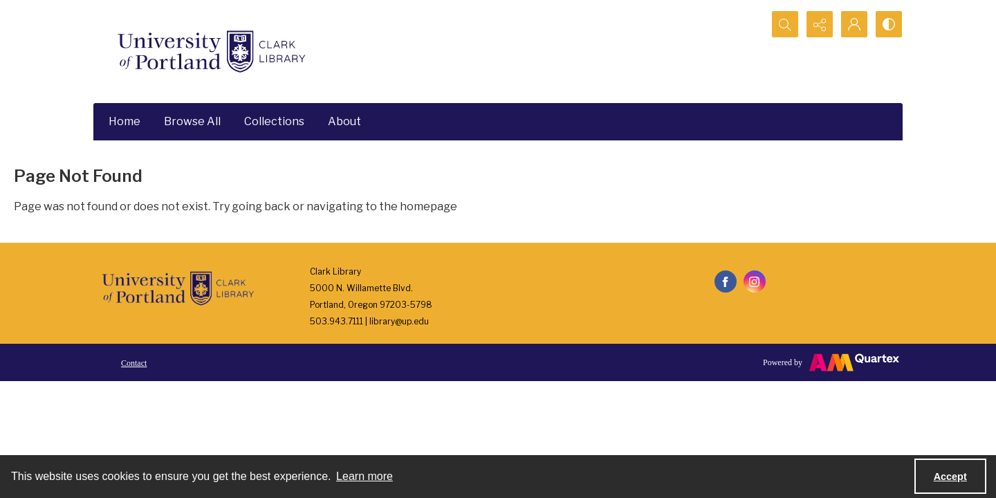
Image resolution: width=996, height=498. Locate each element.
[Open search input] (785, 24)
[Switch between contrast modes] (889, 24)
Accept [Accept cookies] (950, 476)
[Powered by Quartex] (831, 362)
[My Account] (854, 24)
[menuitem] (134, 362)
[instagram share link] (755, 281)
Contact (134, 363)
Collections (274, 121)
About (344, 121)
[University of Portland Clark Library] (211, 51)
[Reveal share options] (819, 24)
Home (124, 121)
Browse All (192, 121)
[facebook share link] (725, 281)
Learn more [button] (364, 476)
